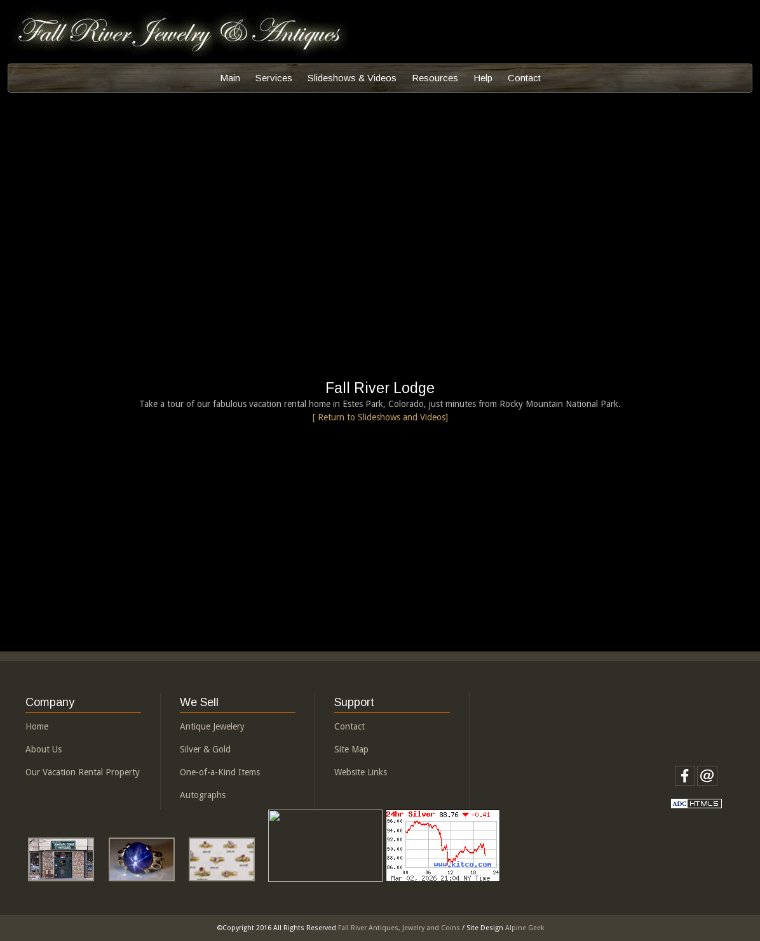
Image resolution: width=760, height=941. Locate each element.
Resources (435, 77)
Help (482, 77)
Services (273, 77)
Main (230, 77)
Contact (524, 77)
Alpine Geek (524, 928)
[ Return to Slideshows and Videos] (380, 417)
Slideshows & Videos (352, 77)
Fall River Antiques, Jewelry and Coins (399, 928)
